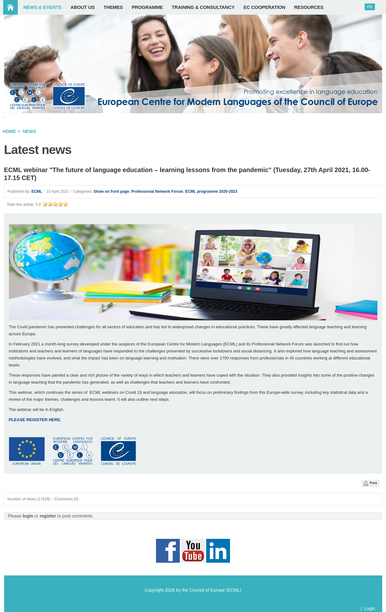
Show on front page (111, 191)
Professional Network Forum (157, 191)
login (28, 515)
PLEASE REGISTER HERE (34, 419)
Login (369, 608)
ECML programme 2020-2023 (211, 191)
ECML (36, 191)
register (48, 515)
